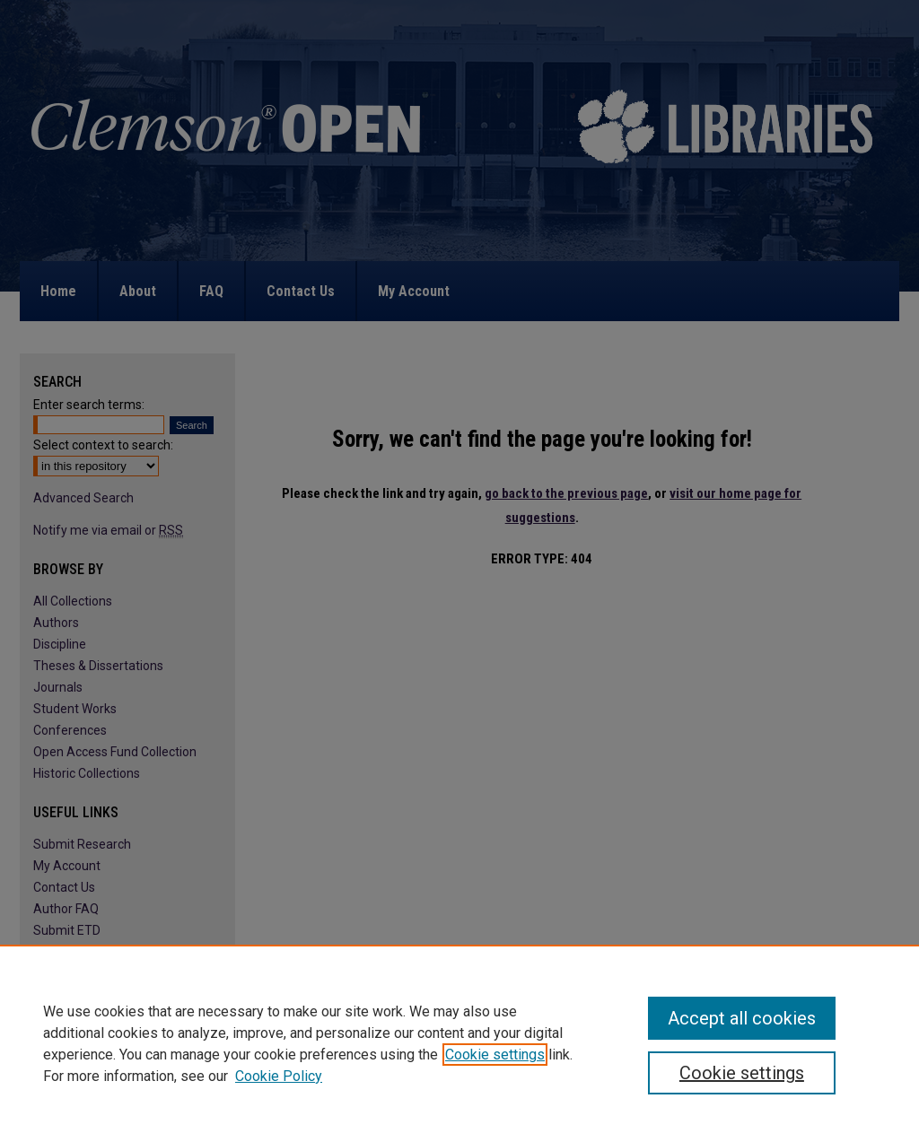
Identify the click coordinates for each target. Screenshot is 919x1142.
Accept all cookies (742, 1018)
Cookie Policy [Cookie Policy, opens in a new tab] (278, 1076)
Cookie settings (495, 1054)
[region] (459, 1043)
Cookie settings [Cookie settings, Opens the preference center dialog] (741, 1073)
